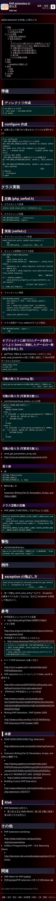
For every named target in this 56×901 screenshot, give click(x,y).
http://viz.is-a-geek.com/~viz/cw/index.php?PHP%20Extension (25, 669)
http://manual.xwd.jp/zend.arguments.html (25, 457)
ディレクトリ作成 (16, 29)
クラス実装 (11, 34)
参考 (9, 66)
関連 (9, 76)
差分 (14, 897)
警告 (9, 59)
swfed (27, 876)
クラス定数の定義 (19, 57)
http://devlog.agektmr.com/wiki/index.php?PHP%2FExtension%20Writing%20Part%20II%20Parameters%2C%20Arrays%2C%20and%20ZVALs (29, 767)
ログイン (46, 8)
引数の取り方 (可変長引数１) (24, 50)
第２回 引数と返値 (43, 811)
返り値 (15, 55)
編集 (39, 6)
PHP (11, 10)
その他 (10, 73)
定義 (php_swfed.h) (17, 36)
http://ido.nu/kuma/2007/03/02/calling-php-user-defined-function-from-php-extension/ (28, 686)
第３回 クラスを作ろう (15, 814)
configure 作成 (16, 32)
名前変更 (27, 897)
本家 (11, 69)
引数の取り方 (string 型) (23, 48)
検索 (46, 6)
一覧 (39, 897)
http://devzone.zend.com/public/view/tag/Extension (29, 748)
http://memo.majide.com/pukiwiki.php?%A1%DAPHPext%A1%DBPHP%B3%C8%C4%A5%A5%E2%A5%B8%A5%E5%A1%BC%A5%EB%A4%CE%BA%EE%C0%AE (29, 704)
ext (15, 10)
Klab (12, 71)
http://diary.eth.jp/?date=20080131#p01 (27, 620)
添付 (9, 897)
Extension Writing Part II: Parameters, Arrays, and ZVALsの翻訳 (28, 494)
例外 (9, 62)
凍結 (20, 897)
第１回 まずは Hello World (20, 811)
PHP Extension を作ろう (16, 807)
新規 (34, 897)
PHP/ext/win (10, 880)
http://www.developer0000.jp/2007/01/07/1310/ (31, 641)
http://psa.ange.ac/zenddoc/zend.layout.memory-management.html (28, 632)
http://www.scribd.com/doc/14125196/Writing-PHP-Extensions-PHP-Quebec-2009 (27, 721)
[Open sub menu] (53, 6)
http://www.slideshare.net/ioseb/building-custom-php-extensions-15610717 (29, 790)
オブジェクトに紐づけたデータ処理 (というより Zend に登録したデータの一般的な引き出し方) (30, 44)
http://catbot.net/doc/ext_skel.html (24, 777)
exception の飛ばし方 (18, 64)
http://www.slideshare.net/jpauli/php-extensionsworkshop (23, 840)
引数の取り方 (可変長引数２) (24, 53)
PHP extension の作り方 (19, 5)
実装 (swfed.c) (16, 39)
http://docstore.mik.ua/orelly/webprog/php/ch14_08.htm (29, 858)
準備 (9, 27)
